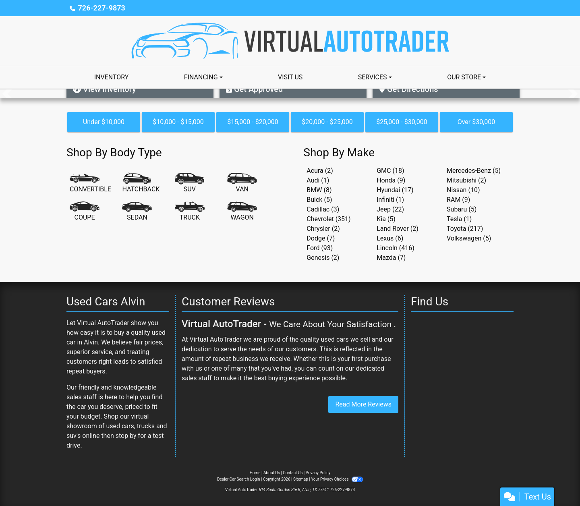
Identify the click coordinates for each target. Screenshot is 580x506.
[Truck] (190, 211)
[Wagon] (242, 211)
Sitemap (300, 479)
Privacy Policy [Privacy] (318, 473)
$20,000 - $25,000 (327, 122)
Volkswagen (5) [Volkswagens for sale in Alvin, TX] (469, 238)
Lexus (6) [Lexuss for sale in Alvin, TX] (390, 238)
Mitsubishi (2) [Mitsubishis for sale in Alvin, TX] (466, 180)
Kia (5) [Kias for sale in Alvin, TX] (386, 219)
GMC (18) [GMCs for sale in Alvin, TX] (390, 170)
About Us (271, 473)
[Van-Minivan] (242, 183)
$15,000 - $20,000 (252, 122)
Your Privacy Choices (337, 479)
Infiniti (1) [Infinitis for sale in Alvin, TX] (390, 199)
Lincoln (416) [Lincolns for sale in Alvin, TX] (395, 248)
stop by (126, 436)
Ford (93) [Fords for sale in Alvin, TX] (320, 248)
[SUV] (190, 183)
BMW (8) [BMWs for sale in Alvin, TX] (319, 190)
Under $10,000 (103, 122)
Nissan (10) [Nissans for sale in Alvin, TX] (463, 190)
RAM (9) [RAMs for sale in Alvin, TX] (458, 199)
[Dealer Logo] (290, 40)
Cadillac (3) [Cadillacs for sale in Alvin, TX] (323, 209)
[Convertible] (90, 183)
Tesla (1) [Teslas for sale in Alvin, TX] (459, 219)
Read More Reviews (363, 404)
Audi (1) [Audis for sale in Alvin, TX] (318, 180)
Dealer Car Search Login (238, 479)
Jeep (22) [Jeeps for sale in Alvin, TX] (390, 209)
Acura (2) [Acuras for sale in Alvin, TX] (320, 170)
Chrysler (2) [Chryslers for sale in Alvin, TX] (323, 228)
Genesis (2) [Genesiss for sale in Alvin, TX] (323, 257)
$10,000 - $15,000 (178, 122)
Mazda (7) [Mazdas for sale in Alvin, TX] (391, 257)
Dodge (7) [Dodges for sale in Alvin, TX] (321, 238)
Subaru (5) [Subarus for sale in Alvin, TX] (461, 209)
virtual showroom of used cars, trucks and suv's (116, 426)
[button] (7, 93)
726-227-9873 (101, 8)
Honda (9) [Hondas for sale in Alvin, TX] (391, 180)
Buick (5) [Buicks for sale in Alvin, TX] (319, 199)
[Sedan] (137, 211)
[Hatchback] (141, 183)
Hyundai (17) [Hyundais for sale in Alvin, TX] (395, 190)
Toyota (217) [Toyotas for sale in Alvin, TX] (465, 228)
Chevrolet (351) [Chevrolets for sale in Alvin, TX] (328, 219)
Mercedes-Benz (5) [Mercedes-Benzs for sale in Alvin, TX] (474, 170)
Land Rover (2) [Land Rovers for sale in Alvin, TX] (397, 228)
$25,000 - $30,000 (401, 122)
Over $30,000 (476, 122)
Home (255, 473)
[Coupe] (84, 211)
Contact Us (292, 473)
